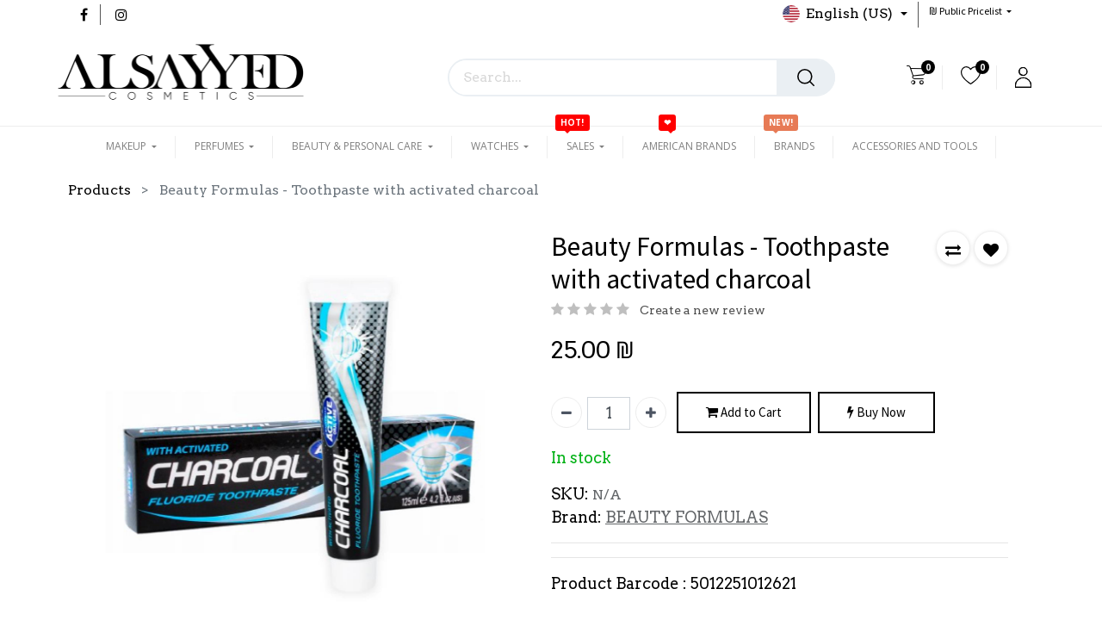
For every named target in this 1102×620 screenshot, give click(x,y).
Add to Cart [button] (744, 413)
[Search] (806, 77)
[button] (970, 11)
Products (99, 190)
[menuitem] (689, 146)
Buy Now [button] (876, 413)
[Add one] (650, 412)
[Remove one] (566, 412)
